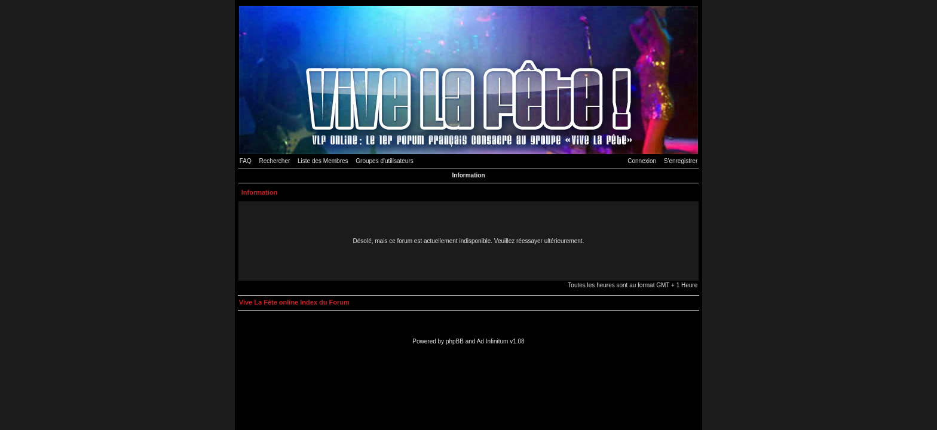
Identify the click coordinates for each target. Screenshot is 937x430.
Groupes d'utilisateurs (384, 161)
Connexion (641, 161)
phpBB (455, 341)
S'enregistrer (680, 161)
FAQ (246, 161)
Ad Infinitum (493, 341)
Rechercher (274, 161)
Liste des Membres (323, 161)
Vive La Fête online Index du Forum (294, 302)
